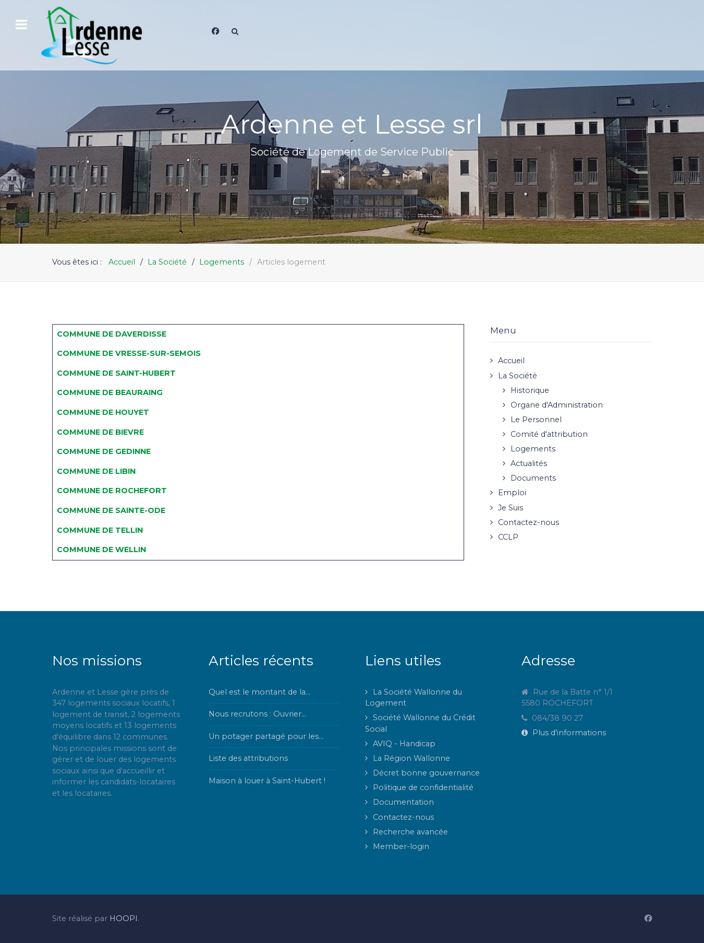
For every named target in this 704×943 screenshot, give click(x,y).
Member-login (401, 846)
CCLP (508, 537)
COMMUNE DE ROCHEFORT (112, 490)
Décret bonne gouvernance (426, 773)
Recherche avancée (410, 832)
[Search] (234, 31)
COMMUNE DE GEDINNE (104, 451)
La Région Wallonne (411, 758)
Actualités (529, 463)
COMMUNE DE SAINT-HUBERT (116, 373)
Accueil (511, 360)
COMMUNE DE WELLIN (101, 549)
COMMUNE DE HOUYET (103, 412)
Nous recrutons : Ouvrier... (257, 714)
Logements (533, 448)
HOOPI (124, 918)
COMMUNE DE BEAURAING (110, 392)
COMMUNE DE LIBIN (96, 471)
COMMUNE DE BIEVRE (100, 432)
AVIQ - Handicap (404, 743)
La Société (517, 375)
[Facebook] (215, 31)
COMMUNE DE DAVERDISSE (111, 334)
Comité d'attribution (549, 434)
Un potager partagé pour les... (266, 736)
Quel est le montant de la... (259, 692)
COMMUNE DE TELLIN (100, 530)
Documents (533, 478)
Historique (530, 390)
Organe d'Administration (557, 405)
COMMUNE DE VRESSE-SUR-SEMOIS (129, 353)
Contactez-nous (528, 522)
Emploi (512, 492)
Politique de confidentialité (423, 787)
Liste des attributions (248, 758)
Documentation (403, 802)
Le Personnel (536, 419)
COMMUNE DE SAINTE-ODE (111, 510)
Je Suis (510, 507)
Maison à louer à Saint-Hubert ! (267, 780)
